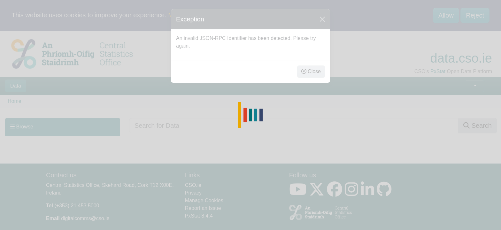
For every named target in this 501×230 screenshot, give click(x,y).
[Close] (322, 19)
